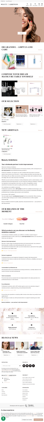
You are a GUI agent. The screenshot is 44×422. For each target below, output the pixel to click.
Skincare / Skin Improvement (10, 250)
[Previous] (15, 61)
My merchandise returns (27, 380)
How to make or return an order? (29, 377)
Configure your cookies (27, 419)
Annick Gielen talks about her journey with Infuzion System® (36, 352)
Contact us (5, 300)
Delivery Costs (25, 393)
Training (3, 391)
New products (25, 398)
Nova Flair (22, 223)
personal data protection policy (7, 370)
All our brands (39, 211)
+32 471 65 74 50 (31, 329)
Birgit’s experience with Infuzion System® (22, 352)
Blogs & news (10, 338)
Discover (40, 49)
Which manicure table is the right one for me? (35, 115)
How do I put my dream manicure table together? (22, 115)
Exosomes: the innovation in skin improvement (7, 352)
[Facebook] (24, 365)
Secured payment (26, 391)
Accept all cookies (38, 419)
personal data (29, 415)
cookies (34, 413)
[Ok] (20, 365)
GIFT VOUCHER (5, 119)
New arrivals (10, 130)
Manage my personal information (29, 384)
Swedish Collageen (8, 223)
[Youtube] (27, 365)
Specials (24, 396)
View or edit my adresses (27, 382)
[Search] (27, 5)
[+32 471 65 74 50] (8, 1)
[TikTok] (33, 365)
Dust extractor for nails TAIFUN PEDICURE (7, 149)
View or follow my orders (27, 379)
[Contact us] (2, 1)
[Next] (40, 61)
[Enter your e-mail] (12, 365)
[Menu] (42, 5)
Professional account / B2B (9, 290)
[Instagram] (30, 365)
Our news (3, 393)
